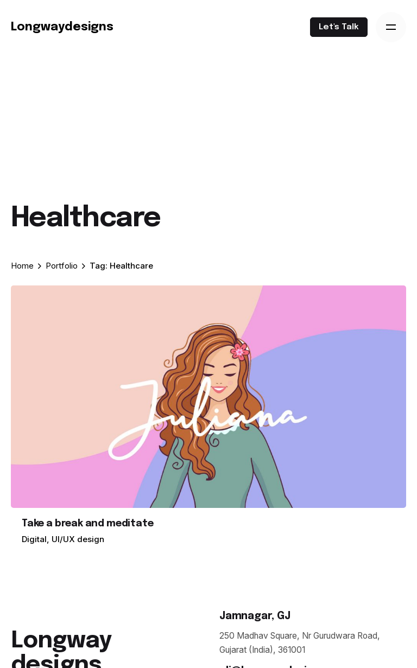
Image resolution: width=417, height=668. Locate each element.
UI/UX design (78, 539)
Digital (34, 539)
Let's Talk (339, 27)
